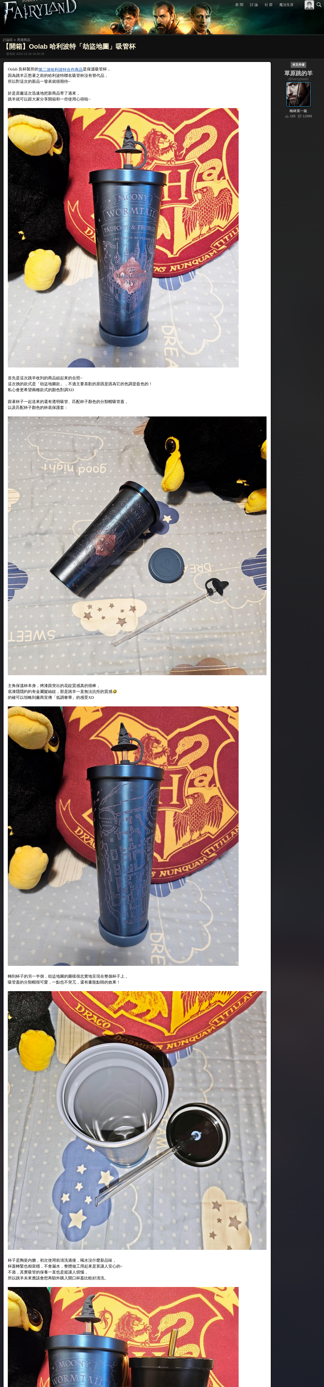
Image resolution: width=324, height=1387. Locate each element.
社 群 (269, 5)
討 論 (254, 5)
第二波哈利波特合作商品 (59, 71)
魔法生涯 (286, 5)
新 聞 (240, 5)
